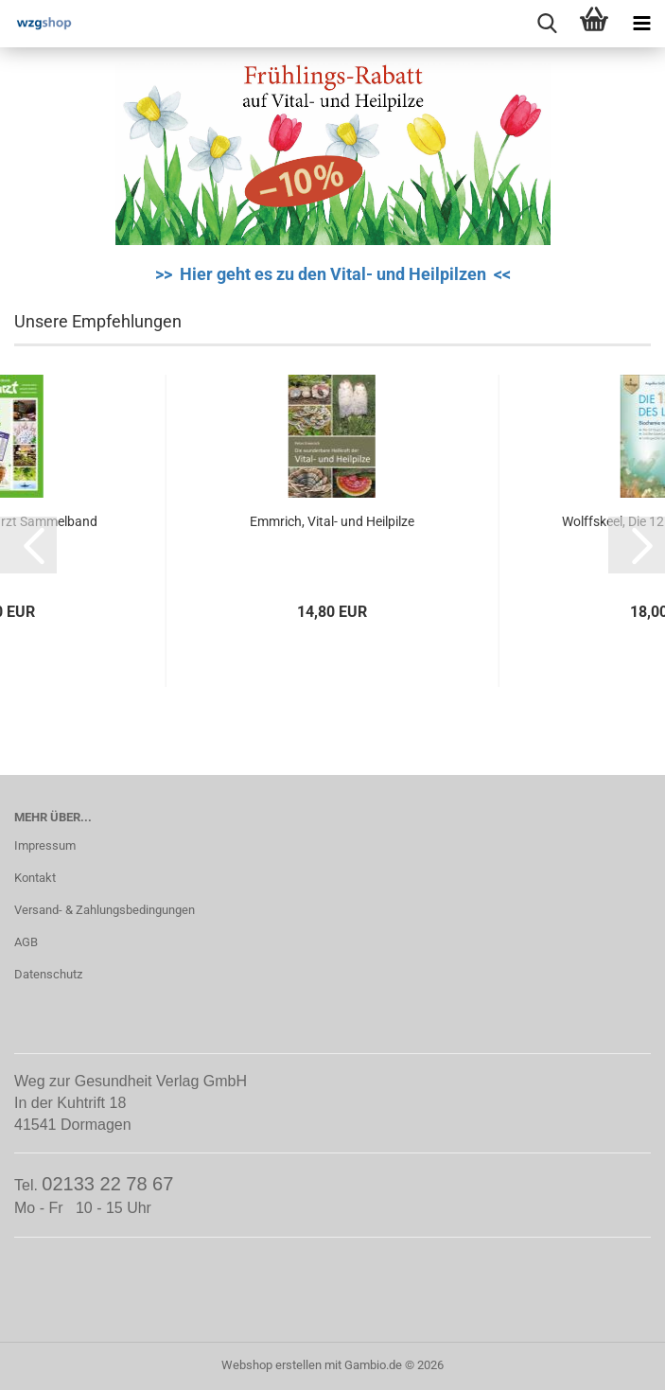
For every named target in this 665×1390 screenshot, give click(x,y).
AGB (26, 942)
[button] (28, 545)
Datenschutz (48, 974)
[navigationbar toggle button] (641, 23)
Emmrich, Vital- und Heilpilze (332, 521)
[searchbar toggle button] (546, 23)
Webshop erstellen (271, 1365)
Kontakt (35, 878)
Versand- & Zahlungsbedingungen (104, 910)
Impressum (45, 845)
